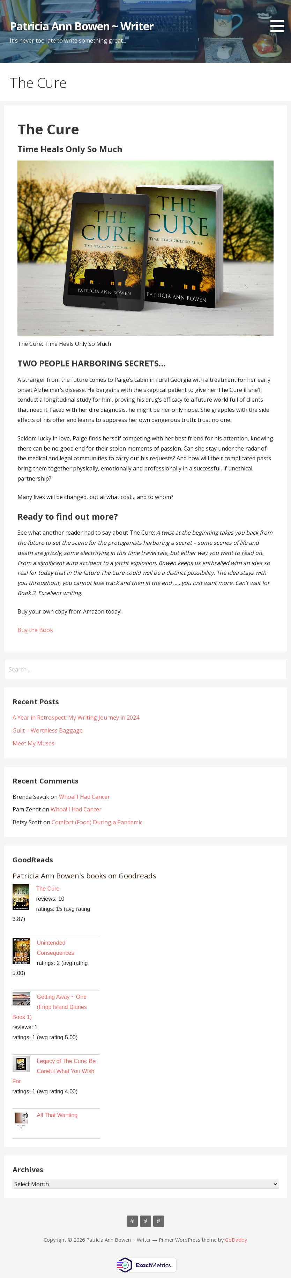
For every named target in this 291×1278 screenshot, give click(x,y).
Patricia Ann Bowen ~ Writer (82, 26)
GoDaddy (236, 1239)
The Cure (48, 889)
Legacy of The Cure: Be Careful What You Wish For (54, 1071)
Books (132, 1221)
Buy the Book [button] (35, 630)
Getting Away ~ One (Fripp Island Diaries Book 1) (50, 1007)
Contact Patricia (158, 1221)
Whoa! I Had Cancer (84, 797)
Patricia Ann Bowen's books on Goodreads (84, 876)
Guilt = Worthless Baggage (48, 730)
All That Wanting (57, 1115)
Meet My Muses (33, 743)
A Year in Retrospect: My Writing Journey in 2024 (76, 717)
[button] (280, 17)
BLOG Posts (145, 1221)
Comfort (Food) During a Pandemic (97, 822)
